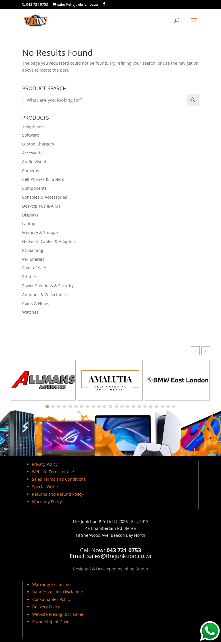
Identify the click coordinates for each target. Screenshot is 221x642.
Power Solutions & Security (48, 285)
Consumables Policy (51, 599)
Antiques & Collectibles (44, 294)
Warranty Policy (47, 501)
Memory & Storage (40, 232)
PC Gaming (32, 250)
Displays (30, 215)
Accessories (33, 153)
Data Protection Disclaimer (57, 592)
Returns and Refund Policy (57, 494)
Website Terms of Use (53, 471)
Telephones (33, 126)
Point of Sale (34, 268)
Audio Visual (34, 161)
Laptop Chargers (38, 144)
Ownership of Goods (52, 621)
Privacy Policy (45, 464)
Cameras (30, 170)
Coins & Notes (35, 303)
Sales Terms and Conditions (59, 479)
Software (30, 135)
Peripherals (33, 259)
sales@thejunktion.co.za (119, 556)
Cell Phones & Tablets (43, 179)
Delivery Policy (46, 607)
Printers (29, 276)
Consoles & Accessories (44, 197)
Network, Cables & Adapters (49, 241)
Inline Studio (135, 569)
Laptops (29, 223)
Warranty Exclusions (51, 584)
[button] (205, 350)
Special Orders (46, 486)
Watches (30, 312)
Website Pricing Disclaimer (58, 614)
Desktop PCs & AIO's (41, 206)
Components (34, 188)
